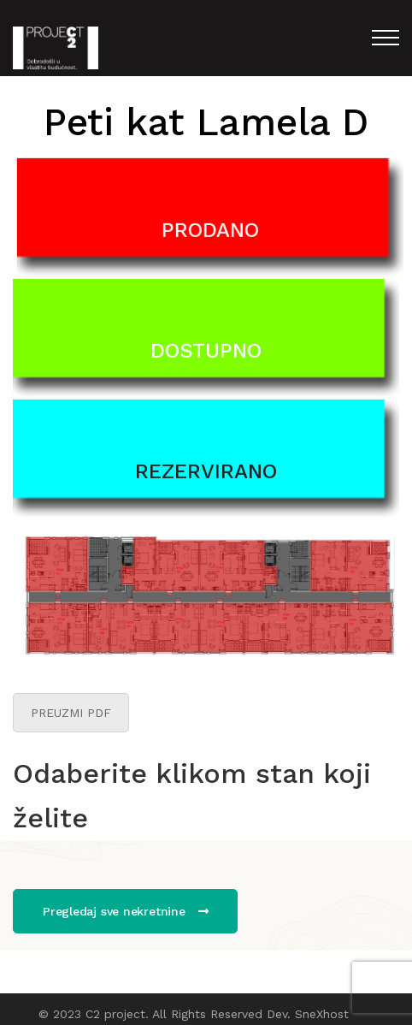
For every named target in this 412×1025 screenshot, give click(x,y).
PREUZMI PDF (71, 713)
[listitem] (144, 566)
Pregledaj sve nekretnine (125, 911)
